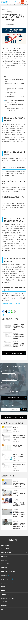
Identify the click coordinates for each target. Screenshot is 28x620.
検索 (23, 409)
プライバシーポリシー (6, 583)
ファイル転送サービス (8, 375)
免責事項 (3, 587)
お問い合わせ (4, 605)
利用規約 (3, 590)
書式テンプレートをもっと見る (14, 353)
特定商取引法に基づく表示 (7, 598)
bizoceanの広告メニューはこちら (11, 303)
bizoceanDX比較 (5, 545)
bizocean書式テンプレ (6, 549)
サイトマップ (4, 609)
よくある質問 (4, 602)
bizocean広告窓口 (7, 11)
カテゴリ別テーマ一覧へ (14, 397)
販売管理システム (7, 383)
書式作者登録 (4, 567)
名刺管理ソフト (7, 387)
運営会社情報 (4, 575)
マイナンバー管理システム (9, 379)
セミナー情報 (4, 560)
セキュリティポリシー (6, 579)
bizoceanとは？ (5, 564)
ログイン (19, 2)
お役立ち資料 (4, 556)
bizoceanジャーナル (6, 552)
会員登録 (22, 2)
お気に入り (7, 315)
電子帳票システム (7, 370)
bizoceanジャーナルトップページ (14, 417)
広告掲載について (5, 594)
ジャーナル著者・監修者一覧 (8, 571)
